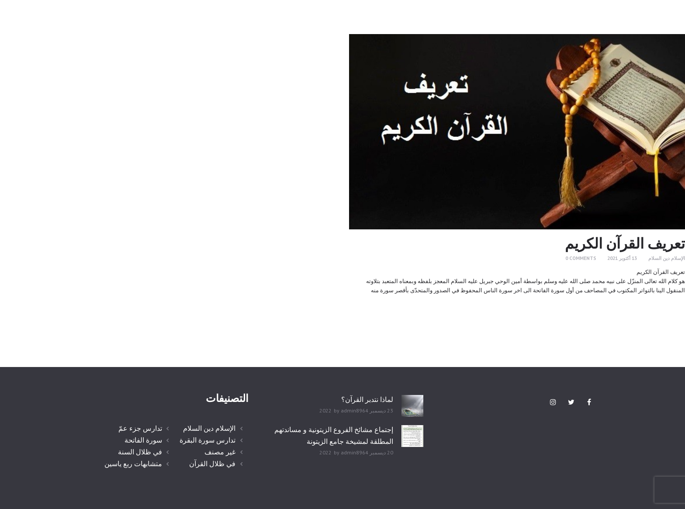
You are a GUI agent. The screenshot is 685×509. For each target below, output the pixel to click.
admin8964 (354, 410)
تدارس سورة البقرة (207, 440)
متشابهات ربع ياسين (133, 463)
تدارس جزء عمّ (140, 428)
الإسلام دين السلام (666, 258)
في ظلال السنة (140, 451)
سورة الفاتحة (143, 440)
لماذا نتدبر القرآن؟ (367, 399)
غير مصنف (219, 451)
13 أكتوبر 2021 (622, 258)
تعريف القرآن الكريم (625, 243)
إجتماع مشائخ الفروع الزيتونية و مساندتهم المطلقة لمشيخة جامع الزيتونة (333, 435)
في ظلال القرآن (212, 463)
